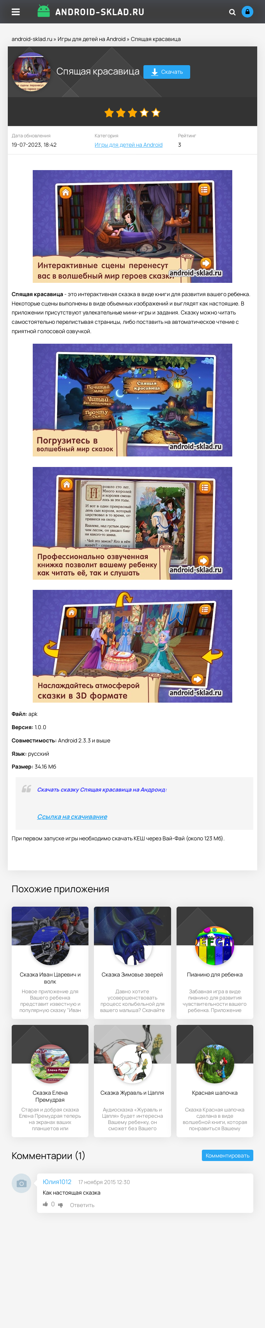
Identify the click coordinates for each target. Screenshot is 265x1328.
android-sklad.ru (32, 39)
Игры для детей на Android (91, 39)
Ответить (82, 1205)
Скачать (167, 73)
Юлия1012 (57, 1181)
